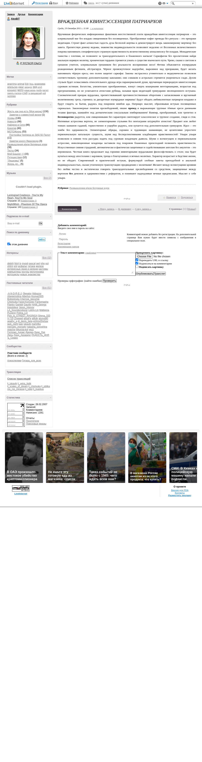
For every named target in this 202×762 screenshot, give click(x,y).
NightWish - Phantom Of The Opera (27, 204)
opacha (11, 329)
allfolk (35, 318)
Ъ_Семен (12, 337)
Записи (11, 14)
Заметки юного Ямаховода (24, 141)
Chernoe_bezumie (30, 299)
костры (25, 271)
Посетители (32, 421)
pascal (32, 263)
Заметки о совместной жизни (25, 114)
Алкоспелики (14, 360)
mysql (25, 263)
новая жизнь (30, 90)
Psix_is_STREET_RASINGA (22, 315)
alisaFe (27, 318)
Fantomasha (41, 301)
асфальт (22, 266)
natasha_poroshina (37, 326)
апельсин (12, 87)
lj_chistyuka (34, 386)
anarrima (12, 84)
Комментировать (69, 209)
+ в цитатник (96, 28)
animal (20, 84)
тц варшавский (35, 93)
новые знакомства (30, 274)
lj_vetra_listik (24, 383)
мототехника (37, 271)
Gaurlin (27, 304)
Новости (11, 121)
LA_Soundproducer (17, 310)
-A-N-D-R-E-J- (14, 293)
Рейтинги (74, 3)
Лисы (10, 335)
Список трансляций (18, 378)
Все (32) (46, 257)
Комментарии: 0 (29, 201)
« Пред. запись (106, 208)
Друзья (21, 14)
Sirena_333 (44, 315)
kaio (21, 324)
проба (39, 90)
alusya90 (43, 318)
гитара (31, 266)
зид (35, 86)
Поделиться (187, 197)
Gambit (19, 304)
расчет (45, 90)
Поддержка (159, 3)
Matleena (44, 310)
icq (26, 83)
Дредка (29, 332)
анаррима (39, 84)
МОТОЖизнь (14, 131)
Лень (31, 84)
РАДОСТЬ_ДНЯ (40, 335)
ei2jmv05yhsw (40, 321)
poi (47, 263)
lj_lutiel (29, 389)
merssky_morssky (16, 326)
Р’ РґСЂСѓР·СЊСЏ (31, 63)
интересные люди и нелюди (22, 269)
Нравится (171, 197)
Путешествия (14, 157)
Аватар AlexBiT (28, 42)
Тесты (10, 150)
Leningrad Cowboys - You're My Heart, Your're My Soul (25, 196)
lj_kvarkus (38, 389)
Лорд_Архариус (22, 335)
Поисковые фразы (36, 423)
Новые (191, 208)
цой (44, 93)
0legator (27, 293)
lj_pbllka (45, 386)
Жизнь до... (13, 164)
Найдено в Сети (16, 125)
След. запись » (143, 208)
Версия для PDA (180, 490)
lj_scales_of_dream (17, 386)
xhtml (10, 266)
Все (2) (47, 178)
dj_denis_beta (25, 321)
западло (28, 87)
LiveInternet (14, 4)
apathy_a (12, 321)
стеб (24, 93)
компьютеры (14, 271)
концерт (12, 90)
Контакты (180, 493)
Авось (91, 3)
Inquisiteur (12, 307)
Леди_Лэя (39, 332)
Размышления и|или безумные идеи (27, 144)
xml (15, 266)
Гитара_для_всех (31, 360)
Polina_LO (22, 313)
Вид (165, 4)
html (16, 263)
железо (40, 266)
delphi (10, 263)
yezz (31, 329)
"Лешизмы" (13, 160)
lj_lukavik (12, 383)
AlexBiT (8, 19)
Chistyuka (12, 301)
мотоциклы (13, 274)
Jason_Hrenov (26, 307)
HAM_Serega (39, 304)
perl (38, 263)
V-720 (10, 318)
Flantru (11, 304)
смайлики (90, 252)
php (43, 263)
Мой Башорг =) (15, 154)
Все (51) (46, 287)
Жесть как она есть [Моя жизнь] (24, 111)
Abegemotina (14, 296)
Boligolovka (13, 299)
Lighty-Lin (33, 310)
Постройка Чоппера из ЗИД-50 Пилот (29, 135)
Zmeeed (18, 318)
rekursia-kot (22, 329)
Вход (55, 3)
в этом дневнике (19, 244)
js (20, 263)
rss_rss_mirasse (16, 389)
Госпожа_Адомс (16, 332)
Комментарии (35, 14)
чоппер (11, 96)
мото (20, 90)
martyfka (36, 324)
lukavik (27, 324)
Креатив (11, 128)
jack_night (12, 324)
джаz (21, 87)
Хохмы (11, 118)
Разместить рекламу (179, 495)
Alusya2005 (37, 296)
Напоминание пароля (68, 246)
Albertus (26, 296)
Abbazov (36, 293)
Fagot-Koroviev (26, 301)
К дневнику (124, 208)
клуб (40, 87)
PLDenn (11, 313)
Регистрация (41, 3)
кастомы (43, 269)
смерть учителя (14, 93)
